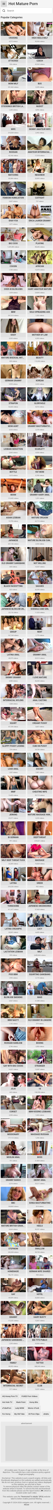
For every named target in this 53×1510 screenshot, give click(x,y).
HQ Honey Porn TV (10, 1396)
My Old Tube (19, 1414)
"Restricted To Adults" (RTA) (32, 1497)
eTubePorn (6, 1408)
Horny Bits (33, 1402)
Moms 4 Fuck (33, 1408)
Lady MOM (19, 1408)
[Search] (3, 11)
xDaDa (46, 1414)
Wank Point (20, 1402)
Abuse (26, 1505)
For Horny (6, 1414)
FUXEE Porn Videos (30, 1396)
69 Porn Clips (33, 1414)
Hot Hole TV (7, 1402)
